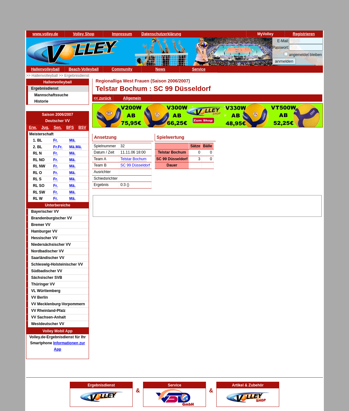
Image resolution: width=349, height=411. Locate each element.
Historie (41, 101)
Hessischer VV (44, 238)
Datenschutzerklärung (161, 34)
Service (199, 69)
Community (122, 69)
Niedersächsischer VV (51, 244)
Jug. (45, 127)
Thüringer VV (43, 284)
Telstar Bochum (133, 159)
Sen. (58, 127)
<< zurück (102, 98)
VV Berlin (39, 297)
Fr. (55, 140)
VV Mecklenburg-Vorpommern (58, 304)
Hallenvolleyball (45, 69)
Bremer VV (40, 224)
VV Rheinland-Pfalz (48, 310)
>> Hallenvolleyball (42, 75)
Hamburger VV (44, 231)
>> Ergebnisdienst (74, 75)
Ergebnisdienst (44, 88)
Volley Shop (83, 34)
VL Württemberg (45, 291)
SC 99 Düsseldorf (135, 165)
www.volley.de (45, 34)
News (160, 69)
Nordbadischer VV (47, 251)
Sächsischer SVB (46, 277)
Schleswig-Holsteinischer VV (57, 264)
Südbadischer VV (46, 271)
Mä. (72, 140)
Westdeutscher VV (47, 324)
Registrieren (304, 34)
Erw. (33, 127)
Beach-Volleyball (83, 69)
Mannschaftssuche (51, 95)
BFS (70, 127)
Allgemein (132, 98)
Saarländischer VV (47, 258)
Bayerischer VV (45, 211)
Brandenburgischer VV (51, 218)
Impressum (122, 34)
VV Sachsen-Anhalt (48, 317)
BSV (82, 127)
